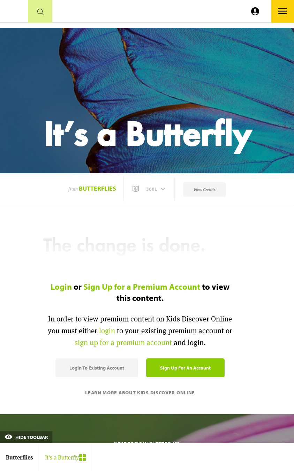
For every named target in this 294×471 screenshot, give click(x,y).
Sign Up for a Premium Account (141, 286)
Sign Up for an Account (185, 368)
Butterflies (97, 188)
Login (61, 286)
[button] (149, 189)
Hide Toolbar (26, 437)
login (107, 330)
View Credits (205, 189)
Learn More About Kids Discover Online (140, 392)
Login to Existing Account (96, 368)
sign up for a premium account (123, 342)
